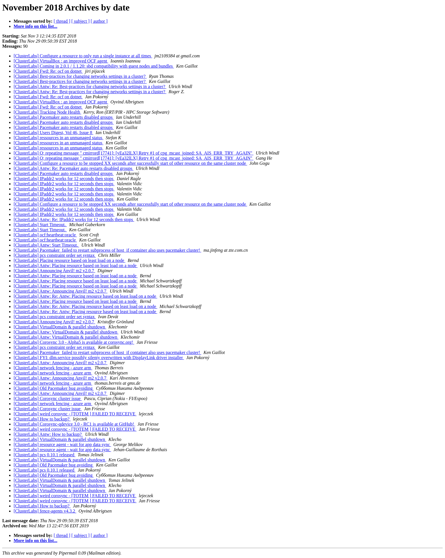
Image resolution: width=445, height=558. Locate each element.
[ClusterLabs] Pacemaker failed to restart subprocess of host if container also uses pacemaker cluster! (107, 250)
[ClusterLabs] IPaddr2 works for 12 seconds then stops (64, 178)
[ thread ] (62, 21)
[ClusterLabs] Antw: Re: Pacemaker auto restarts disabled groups (73, 168)
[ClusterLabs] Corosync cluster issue (48, 398)
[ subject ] (81, 21)
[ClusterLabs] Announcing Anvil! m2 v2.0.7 (54, 270)
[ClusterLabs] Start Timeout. (40, 224)
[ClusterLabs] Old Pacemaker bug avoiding (54, 388)
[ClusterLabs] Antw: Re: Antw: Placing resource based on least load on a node (85, 296)
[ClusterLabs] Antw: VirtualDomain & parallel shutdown (66, 332)
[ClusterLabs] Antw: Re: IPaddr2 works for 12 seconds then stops (74, 219)
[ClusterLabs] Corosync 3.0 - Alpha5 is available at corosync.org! (74, 342)
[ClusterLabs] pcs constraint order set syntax (55, 255)
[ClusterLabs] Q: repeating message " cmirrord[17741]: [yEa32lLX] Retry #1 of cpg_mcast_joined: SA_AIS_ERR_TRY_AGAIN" (133, 153)
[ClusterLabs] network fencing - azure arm (53, 367)
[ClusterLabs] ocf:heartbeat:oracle (45, 234)
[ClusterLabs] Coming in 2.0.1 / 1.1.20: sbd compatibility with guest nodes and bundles (94, 66)
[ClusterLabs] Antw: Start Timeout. (46, 245)
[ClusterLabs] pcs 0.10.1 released (44, 454)
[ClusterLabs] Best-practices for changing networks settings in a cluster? (80, 76)
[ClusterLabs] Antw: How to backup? (48, 434)
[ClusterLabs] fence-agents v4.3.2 (45, 511)
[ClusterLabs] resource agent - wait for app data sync (62, 444)
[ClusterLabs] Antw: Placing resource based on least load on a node (76, 265)
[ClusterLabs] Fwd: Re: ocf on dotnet (48, 71)
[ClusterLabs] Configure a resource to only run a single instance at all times (83, 55)
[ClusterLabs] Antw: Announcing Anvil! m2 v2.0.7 (61, 291)
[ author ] (99, 21)
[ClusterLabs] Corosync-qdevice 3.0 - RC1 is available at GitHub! (74, 424)
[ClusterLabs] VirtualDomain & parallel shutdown (60, 326)
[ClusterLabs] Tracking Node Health (47, 112)
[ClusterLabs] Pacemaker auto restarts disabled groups (64, 117)
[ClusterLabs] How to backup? (42, 419)
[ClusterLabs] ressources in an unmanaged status (58, 137)
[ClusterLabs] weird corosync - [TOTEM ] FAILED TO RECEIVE (75, 413)
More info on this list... (35, 26)
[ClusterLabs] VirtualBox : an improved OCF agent (61, 61)
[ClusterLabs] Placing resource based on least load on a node (69, 260)
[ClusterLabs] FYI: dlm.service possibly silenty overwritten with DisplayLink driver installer (99, 357)
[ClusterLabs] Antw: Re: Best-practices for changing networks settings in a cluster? (90, 86)
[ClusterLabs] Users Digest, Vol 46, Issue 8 (53, 132)
